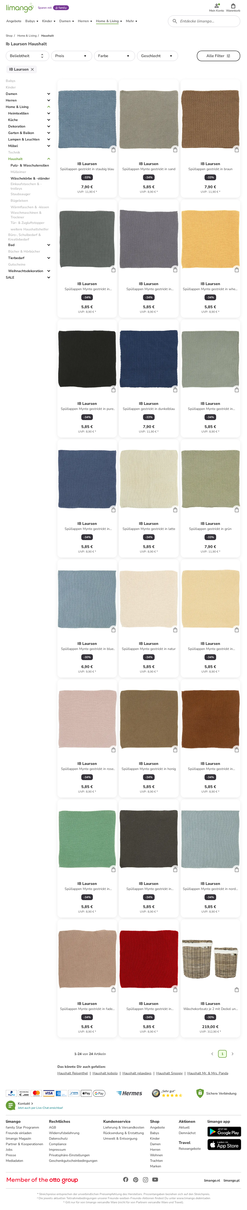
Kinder (155, 1138)
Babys (154, 1133)
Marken (155, 1166)
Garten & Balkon (21, 133)
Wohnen (156, 1155)
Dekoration (16, 126)
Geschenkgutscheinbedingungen (73, 1160)
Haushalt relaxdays (137, 1073)
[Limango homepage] (20, 7)
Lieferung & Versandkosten (123, 1127)
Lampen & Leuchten (24, 139)
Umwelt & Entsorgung (120, 1138)
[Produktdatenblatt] (87, 139)
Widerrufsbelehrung (64, 1133)
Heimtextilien (18, 113)
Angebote (157, 1127)
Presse (11, 1155)
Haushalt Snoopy (169, 1073)
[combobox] (204, 21)
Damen (11, 94)
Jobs (9, 1149)
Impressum (57, 1149)
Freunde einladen (19, 1133)
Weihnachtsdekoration (25, 271)
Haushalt (15, 159)
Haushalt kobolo (105, 1073)
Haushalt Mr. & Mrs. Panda (207, 1073)
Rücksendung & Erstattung (123, 1133)
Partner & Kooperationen (24, 1144)
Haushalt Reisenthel (72, 1073)
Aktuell (184, 1127)
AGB (52, 1127)
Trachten (156, 1160)
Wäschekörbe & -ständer (30, 178)
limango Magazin (18, 1138)
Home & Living (17, 107)
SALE (10, 277)
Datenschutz (58, 1138)
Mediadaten (14, 1160)
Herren (11, 100)
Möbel (13, 146)
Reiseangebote (190, 1148)
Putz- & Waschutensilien (30, 165)
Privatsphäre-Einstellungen (69, 1155)
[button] (233, 7)
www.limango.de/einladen (193, 1198)
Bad (11, 245)
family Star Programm (22, 1127)
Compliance (57, 1144)
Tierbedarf (16, 258)
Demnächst (187, 1133)
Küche (13, 120)
